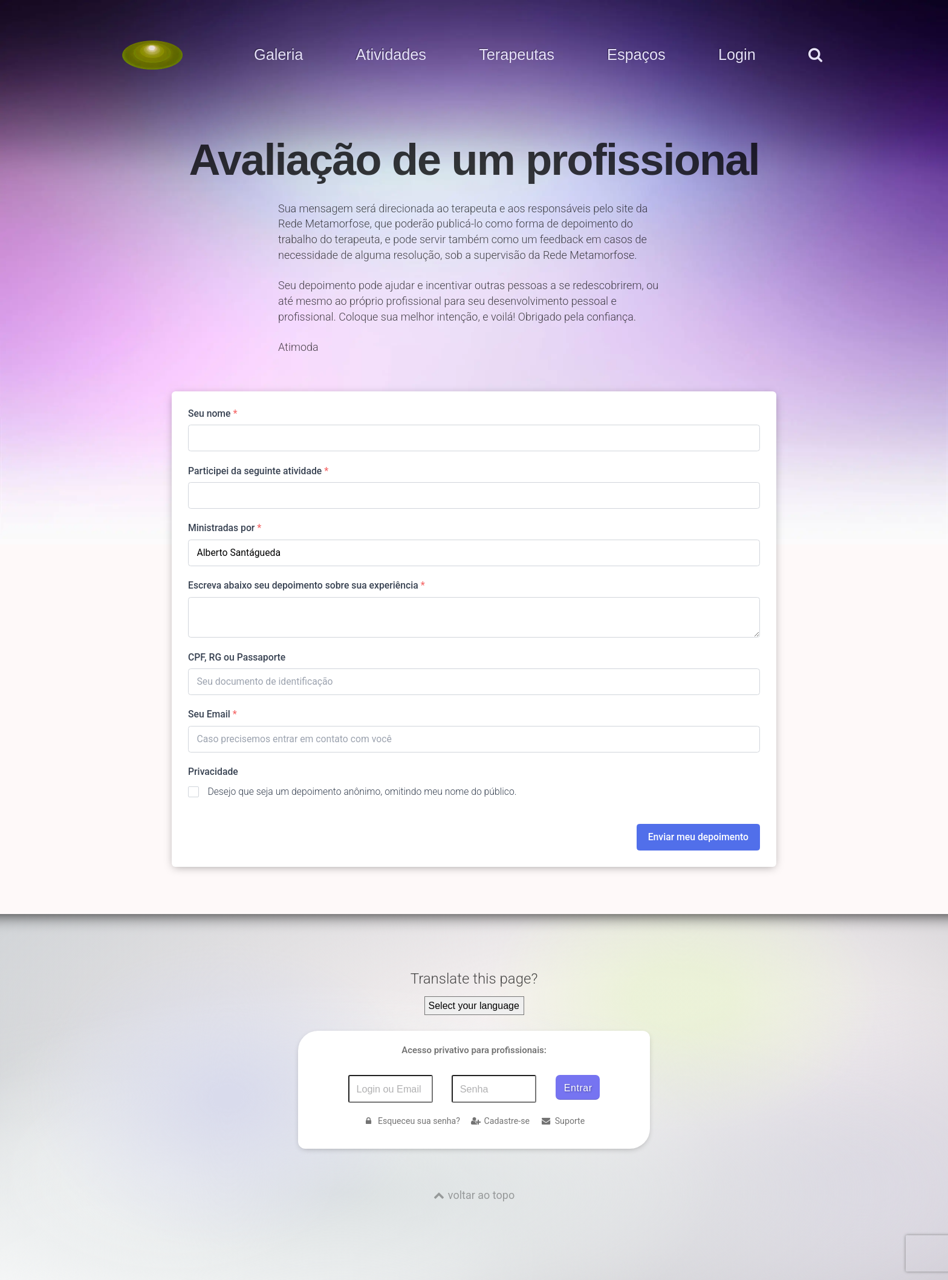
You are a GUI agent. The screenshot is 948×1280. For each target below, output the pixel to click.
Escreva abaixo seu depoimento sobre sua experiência (306, 585)
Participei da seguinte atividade (258, 471)
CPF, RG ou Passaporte (236, 657)
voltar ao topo (481, 1195)
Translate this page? (474, 978)
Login (737, 55)
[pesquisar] (815, 67)
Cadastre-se (500, 1121)
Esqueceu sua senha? (411, 1121)
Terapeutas (516, 55)
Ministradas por (224, 528)
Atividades (391, 55)
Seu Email (212, 714)
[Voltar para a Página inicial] (152, 55)
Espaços (636, 55)
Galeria (278, 55)
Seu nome (212, 413)
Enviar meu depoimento (698, 837)
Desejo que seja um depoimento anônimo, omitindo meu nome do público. (361, 791)
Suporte (563, 1121)
